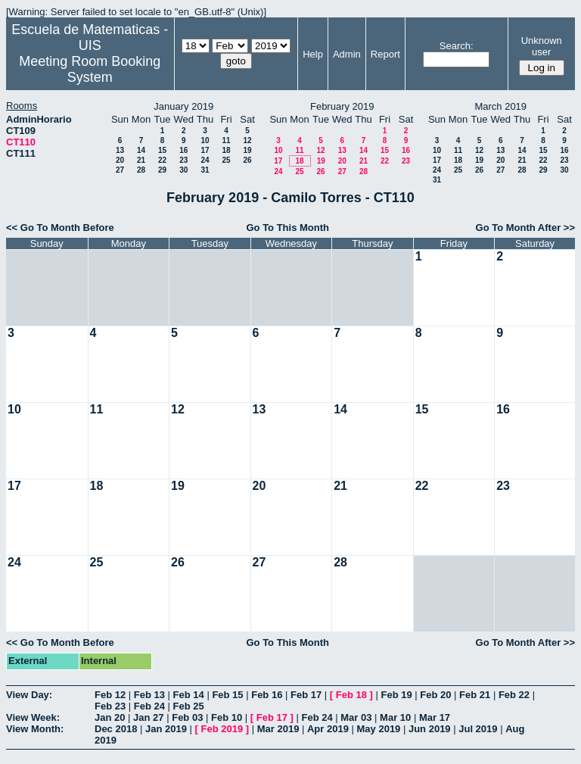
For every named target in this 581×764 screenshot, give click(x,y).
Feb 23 (110, 706)
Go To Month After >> (525, 227)
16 (183, 150)
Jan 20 (110, 717)
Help (313, 54)
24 (204, 160)
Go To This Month (287, 227)
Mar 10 (395, 717)
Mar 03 (355, 717)
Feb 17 (306, 694)
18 (226, 150)
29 (162, 170)
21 (141, 160)
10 (204, 140)
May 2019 (379, 728)
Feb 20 (435, 694)
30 (183, 170)
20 (120, 160)
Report (385, 54)
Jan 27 (148, 717)
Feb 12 (110, 694)
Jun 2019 (430, 728)
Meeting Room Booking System (89, 69)
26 (247, 160)
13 (120, 150)
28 (141, 170)
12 (247, 140)
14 (141, 150)
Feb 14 (188, 694)
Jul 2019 (477, 728)
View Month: (35, 728)
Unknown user (541, 46)
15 (162, 150)
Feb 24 (149, 706)
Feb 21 (474, 694)
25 (226, 160)
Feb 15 (227, 694)
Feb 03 (187, 717)
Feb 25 (188, 706)
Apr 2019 (328, 728)
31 (204, 170)
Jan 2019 (166, 728)
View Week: (33, 717)
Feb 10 (226, 717)
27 (120, 170)
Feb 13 (149, 694)
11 (226, 140)
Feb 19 (396, 694)
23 (183, 160)
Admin (347, 54)
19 (247, 150)
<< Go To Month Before (60, 227)
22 (162, 160)
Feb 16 (266, 694)
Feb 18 (351, 694)
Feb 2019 (222, 728)
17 (204, 150)
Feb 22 (514, 694)
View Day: (29, 694)
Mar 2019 (278, 728)
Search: (457, 45)
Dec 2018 (116, 728)
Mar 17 (434, 717)
